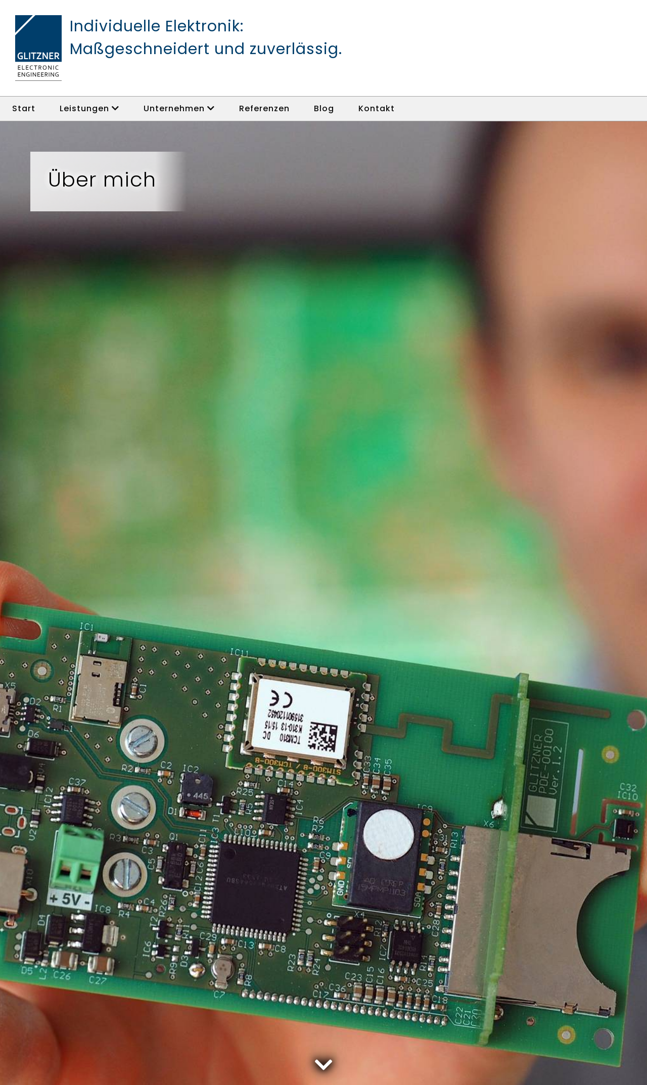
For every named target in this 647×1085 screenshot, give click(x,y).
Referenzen (264, 108)
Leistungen (89, 108)
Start (23, 108)
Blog (324, 108)
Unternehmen (179, 108)
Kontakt (376, 108)
